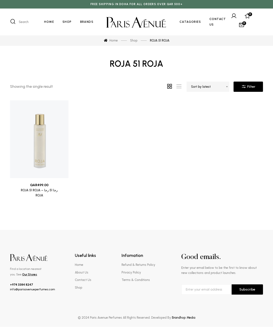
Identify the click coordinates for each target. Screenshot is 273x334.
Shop (78, 287)
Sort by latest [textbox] (201, 87)
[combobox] (208, 87)
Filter (248, 86)
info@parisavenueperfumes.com (32, 289)
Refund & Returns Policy (138, 265)
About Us (81, 272)
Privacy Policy (131, 272)
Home (79, 265)
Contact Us (83, 280)
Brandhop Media (183, 318)
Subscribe (247, 289)
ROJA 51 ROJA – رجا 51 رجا (39, 190)
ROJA (39, 195)
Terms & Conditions (136, 280)
